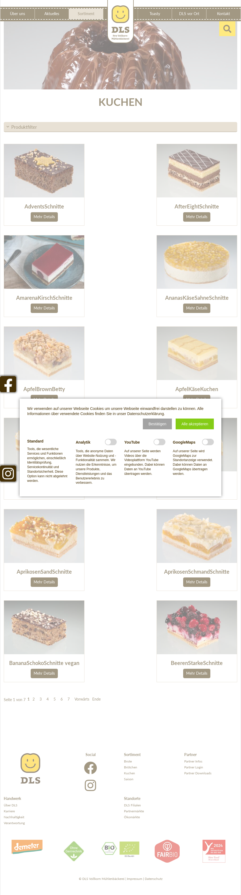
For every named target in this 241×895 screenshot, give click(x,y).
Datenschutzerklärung (145, 414)
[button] (157, 424)
